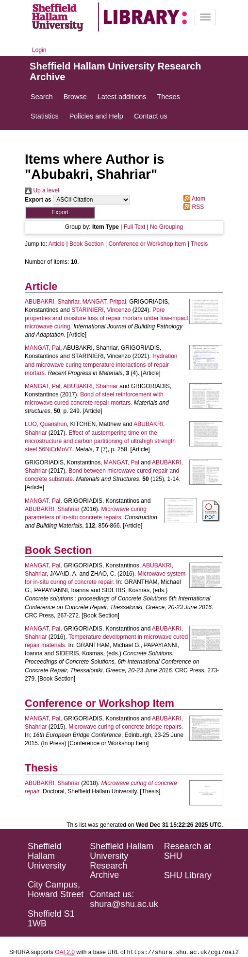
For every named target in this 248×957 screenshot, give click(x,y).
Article (57, 243)
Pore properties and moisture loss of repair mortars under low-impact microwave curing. (106, 318)
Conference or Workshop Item (147, 243)
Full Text (134, 226)
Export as (38, 199)
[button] (60, 212)
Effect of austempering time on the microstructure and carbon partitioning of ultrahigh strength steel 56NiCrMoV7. (100, 441)
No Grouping (166, 226)
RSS (192, 207)
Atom (193, 198)
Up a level (42, 190)
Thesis (199, 243)
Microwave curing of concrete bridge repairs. (125, 726)
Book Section (86, 243)
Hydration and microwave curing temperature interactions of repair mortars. (101, 364)
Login (39, 50)
